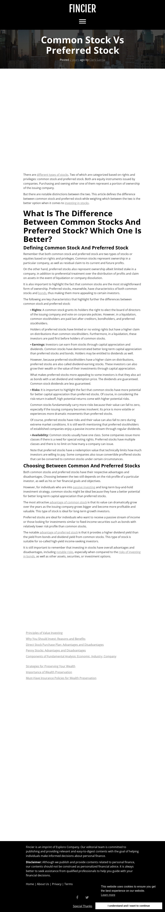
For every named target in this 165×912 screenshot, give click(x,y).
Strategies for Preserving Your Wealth (50, 666)
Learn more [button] (108, 894)
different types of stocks (52, 175)
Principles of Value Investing (44, 633)
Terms (68, 884)
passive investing (84, 487)
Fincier (82, 9)
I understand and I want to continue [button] (129, 905)
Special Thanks (82, 906)
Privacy (56, 884)
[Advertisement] (60, 92)
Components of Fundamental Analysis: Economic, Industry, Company (71, 656)
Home (30, 884)
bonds (42, 293)
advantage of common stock (68, 502)
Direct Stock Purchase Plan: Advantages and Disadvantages (65, 645)
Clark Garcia (97, 60)
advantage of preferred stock (59, 532)
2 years (74, 60)
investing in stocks (77, 203)
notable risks (64, 552)
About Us (43, 884)
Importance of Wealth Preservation (49, 672)
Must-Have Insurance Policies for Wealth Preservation (61, 678)
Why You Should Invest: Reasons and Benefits (55, 639)
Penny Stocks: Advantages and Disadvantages (56, 650)
